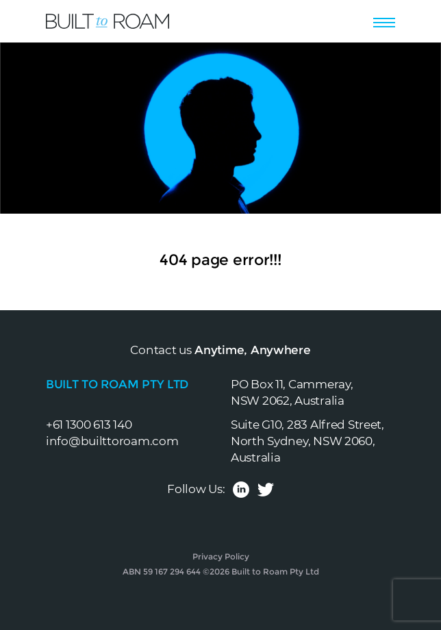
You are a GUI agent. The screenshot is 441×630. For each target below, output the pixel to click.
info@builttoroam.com (112, 441)
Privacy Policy (220, 556)
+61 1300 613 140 (89, 424)
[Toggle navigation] (384, 20)
